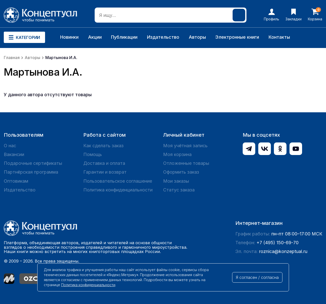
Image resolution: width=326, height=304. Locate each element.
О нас (10, 145)
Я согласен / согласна (257, 277)
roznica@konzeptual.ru (283, 251)
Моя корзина (177, 154)
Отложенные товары (186, 163)
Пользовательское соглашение (117, 181)
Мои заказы (176, 181)
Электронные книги (237, 37)
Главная (12, 57)
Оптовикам (16, 181)
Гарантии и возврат (105, 172)
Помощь (92, 154)
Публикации (124, 37)
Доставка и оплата (104, 163)
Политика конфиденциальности (118, 189)
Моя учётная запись (185, 145)
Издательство (163, 37)
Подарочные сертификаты (33, 163)
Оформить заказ (181, 172)
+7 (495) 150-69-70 (278, 242)
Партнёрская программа (31, 172)
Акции (95, 37)
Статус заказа (179, 189)
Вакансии (14, 154)
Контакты (279, 37)
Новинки (69, 37)
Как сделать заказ (103, 145)
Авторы (197, 37)
